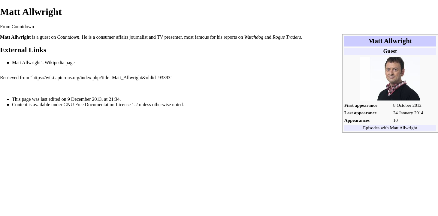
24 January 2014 (408, 112)
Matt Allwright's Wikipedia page (43, 62)
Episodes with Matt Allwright (390, 127)
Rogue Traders (287, 37)
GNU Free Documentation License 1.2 (101, 104)
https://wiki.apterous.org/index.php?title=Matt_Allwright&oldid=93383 (101, 77)
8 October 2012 (407, 105)
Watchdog (253, 37)
